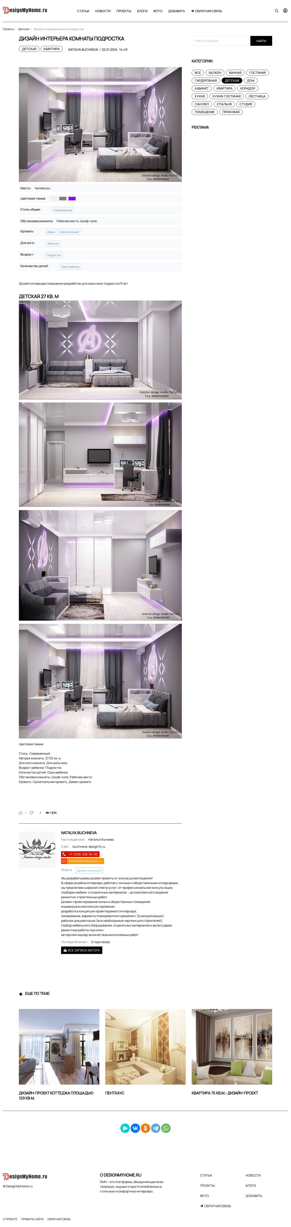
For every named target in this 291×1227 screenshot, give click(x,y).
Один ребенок (70, 266)
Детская (29, 49)
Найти (261, 41)
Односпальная (69, 232)
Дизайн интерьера (89, 870)
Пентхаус (114, 1093)
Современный (63, 210)
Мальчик (53, 243)
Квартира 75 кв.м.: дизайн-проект (225, 1093)
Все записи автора (82, 950)
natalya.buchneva (83, 49)
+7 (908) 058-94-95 (83, 854)
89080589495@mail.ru (85, 861)
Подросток (54, 255)
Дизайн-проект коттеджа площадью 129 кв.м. (56, 1095)
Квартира (51, 49)
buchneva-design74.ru (89, 846)
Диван (51, 232)
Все (198, 73)
